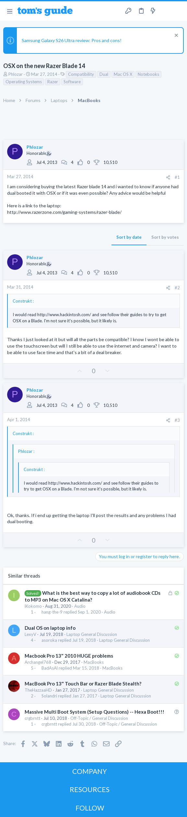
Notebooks (148, 74)
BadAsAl (49, 668)
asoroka (49, 640)
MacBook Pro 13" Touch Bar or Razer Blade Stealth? (83, 683)
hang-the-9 (52, 612)
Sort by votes (165, 237)
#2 (177, 287)
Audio (80, 606)
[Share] (168, 177)
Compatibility (81, 74)
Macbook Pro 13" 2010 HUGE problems (69, 656)
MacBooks (94, 662)
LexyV (30, 634)
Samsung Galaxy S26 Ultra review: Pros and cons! (72, 40)
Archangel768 (38, 662)
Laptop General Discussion (91, 634)
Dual (103, 74)
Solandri (49, 696)
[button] (9, 11)
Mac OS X (123, 74)
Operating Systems (24, 81)
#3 (177, 420)
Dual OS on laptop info (50, 628)
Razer (52, 81)
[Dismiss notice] (175, 36)
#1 (177, 177)
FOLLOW (90, 808)
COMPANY (89, 771)
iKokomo (33, 606)
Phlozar (15, 74)
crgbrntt (32, 718)
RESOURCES (90, 789)
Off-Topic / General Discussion (99, 718)
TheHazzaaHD (38, 690)
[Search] (178, 11)
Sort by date (129, 237)
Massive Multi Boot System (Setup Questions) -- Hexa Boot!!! (94, 712)
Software (72, 81)
